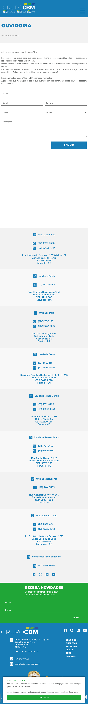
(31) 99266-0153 (44, 409)
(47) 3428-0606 (44, 243)
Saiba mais (73, 692)
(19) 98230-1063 (44, 529)
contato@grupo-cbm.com (44, 557)
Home (4, 35)
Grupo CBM (72, 640)
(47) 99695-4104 (44, 248)
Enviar (69, 145)
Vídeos (69, 649)
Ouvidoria (14, 35)
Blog (68, 653)
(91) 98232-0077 (44, 326)
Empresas (71, 643)
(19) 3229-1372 (43, 524)
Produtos (71, 646)
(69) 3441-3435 (44, 487)
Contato (71, 656)
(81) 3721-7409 (43, 446)
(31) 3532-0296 (43, 404)
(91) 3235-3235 (43, 321)
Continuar (44, 697)
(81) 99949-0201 (44, 451)
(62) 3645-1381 (43, 363)
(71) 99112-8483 (44, 285)
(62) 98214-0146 (44, 368)
